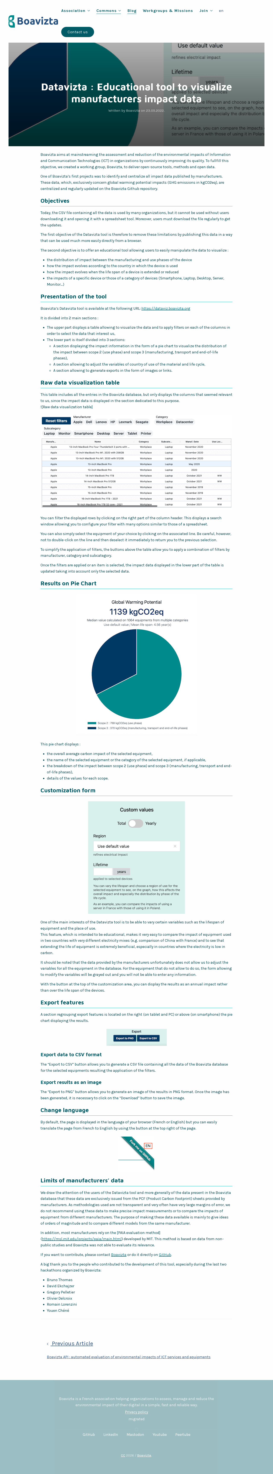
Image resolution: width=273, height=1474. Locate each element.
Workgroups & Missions (168, 10)
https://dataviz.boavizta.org (165, 308)
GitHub (165, 1254)
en (221, 10)
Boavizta (118, 1254)
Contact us (78, 32)
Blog (131, 10)
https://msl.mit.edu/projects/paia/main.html (82, 1239)
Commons (108, 10)
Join (206, 10)
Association (75, 10)
